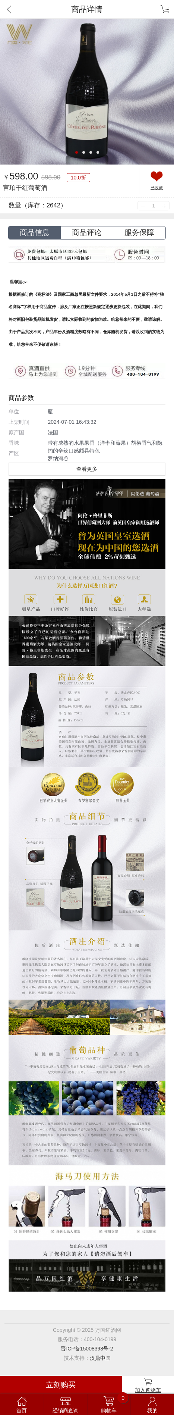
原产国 (16, 432)
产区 (14, 453)
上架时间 (19, 422)
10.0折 (78, 178)
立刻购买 (61, 1385)
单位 (14, 411)
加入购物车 (148, 1390)
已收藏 (157, 187)
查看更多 (86, 469)
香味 (14, 443)
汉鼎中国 (100, 1358)
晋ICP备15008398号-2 (87, 1349)
